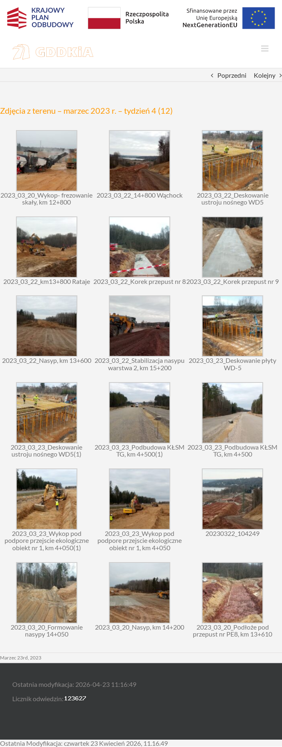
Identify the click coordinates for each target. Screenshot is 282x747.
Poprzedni (231, 75)
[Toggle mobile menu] (265, 48)
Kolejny (264, 75)
